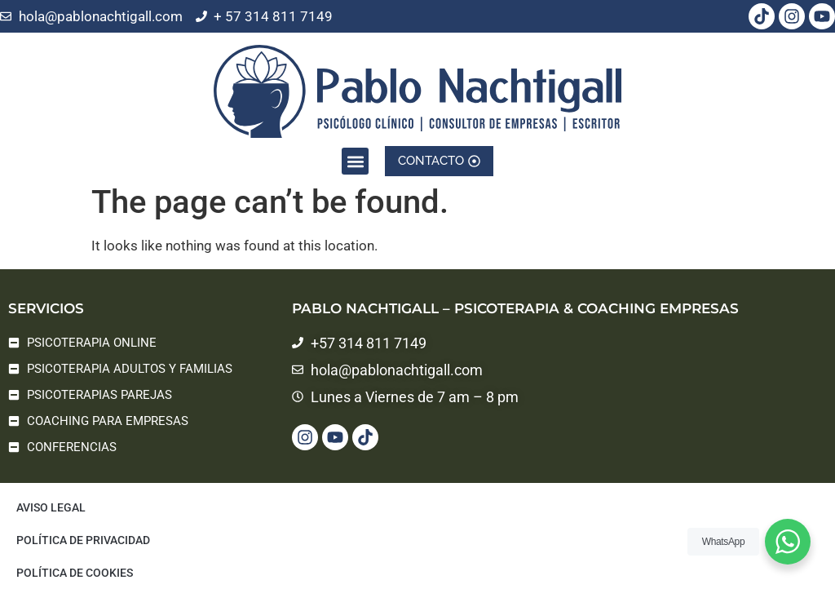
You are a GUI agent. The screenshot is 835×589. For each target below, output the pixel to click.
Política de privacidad (83, 540)
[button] (355, 150)
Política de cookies (74, 572)
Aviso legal (51, 507)
